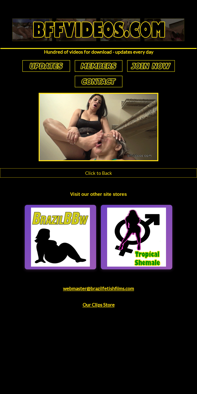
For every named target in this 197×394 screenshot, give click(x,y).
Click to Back (98, 173)
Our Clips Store (99, 304)
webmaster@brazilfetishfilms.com (98, 288)
